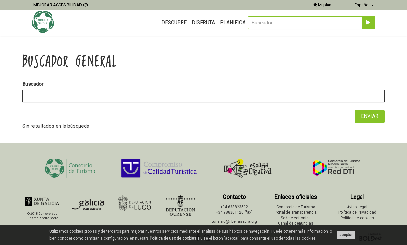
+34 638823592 (234, 207)
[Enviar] (368, 22)
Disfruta (203, 22)
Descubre (174, 22)
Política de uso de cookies (173, 238)
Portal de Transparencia (296, 212)
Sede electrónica (296, 218)
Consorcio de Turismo (295, 207)
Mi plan (322, 5)
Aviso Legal (357, 207)
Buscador (32, 84)
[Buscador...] (305, 22)
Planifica (232, 22)
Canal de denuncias (295, 223)
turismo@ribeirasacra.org (234, 221)
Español (364, 5)
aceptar (346, 235)
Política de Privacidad (357, 212)
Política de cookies (357, 218)
